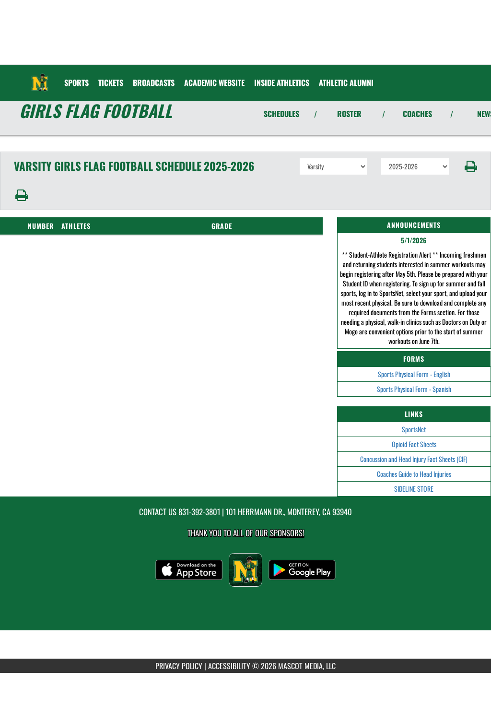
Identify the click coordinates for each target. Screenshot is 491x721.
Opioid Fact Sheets (414, 444)
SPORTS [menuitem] (76, 82)
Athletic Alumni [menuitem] (346, 82)
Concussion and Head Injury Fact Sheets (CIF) (414, 459)
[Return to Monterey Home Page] (39, 77)
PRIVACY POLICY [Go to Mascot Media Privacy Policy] (178, 666)
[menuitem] (111, 82)
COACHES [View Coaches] (417, 113)
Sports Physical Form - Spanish (414, 389)
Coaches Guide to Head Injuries (414, 474)
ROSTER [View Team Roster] (349, 113)
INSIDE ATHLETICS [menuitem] (281, 82)
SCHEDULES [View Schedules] (281, 113)
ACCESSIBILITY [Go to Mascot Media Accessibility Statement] (229, 666)
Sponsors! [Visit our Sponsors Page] (287, 533)
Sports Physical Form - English (414, 374)
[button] (470, 166)
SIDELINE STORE (413, 489)
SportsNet (414, 429)
